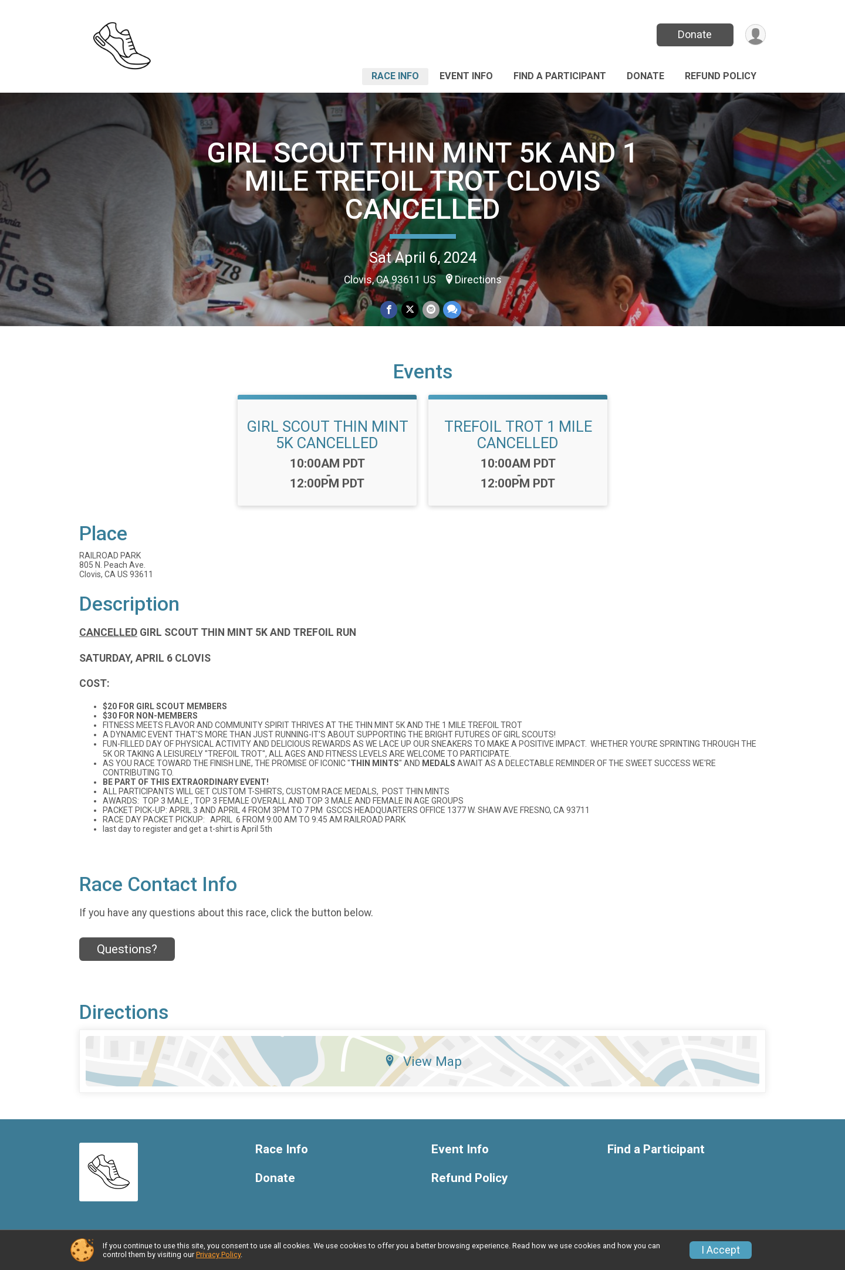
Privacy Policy (218, 1254)
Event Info (466, 76)
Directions (478, 280)
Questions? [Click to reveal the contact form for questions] (127, 949)
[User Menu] (755, 35)
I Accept (720, 1250)
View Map (423, 1061)
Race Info (395, 76)
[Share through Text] (451, 310)
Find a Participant (559, 76)
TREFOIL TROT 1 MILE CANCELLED (518, 435)
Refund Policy (720, 76)
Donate (694, 34)
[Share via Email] (430, 310)
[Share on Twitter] (409, 310)
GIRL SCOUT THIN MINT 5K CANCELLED (327, 435)
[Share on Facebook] (389, 310)
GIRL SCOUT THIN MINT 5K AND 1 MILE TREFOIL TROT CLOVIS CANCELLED (422, 181)
